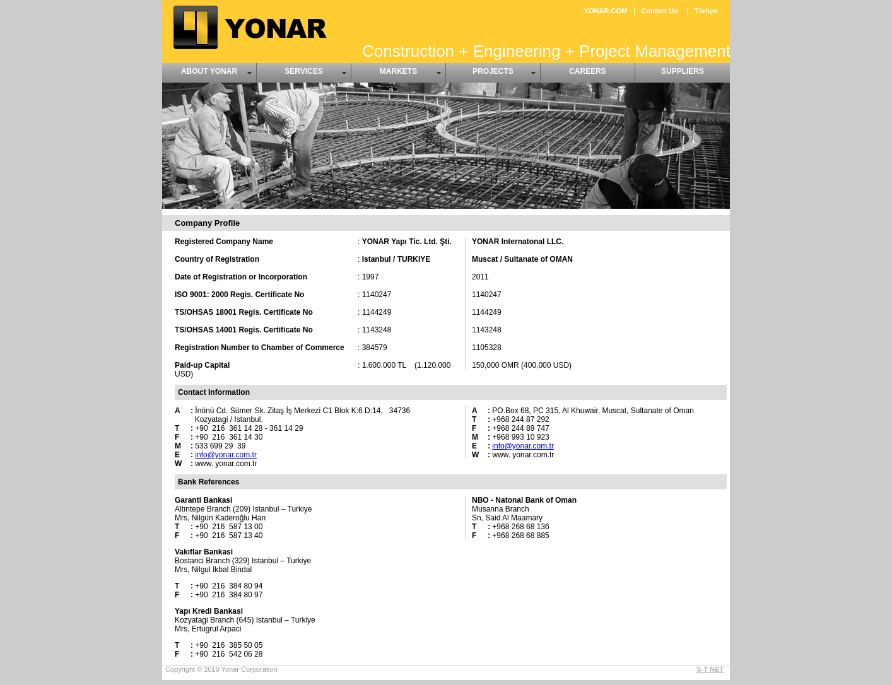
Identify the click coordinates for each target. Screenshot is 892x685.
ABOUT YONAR (209, 71)
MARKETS (398, 71)
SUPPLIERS (682, 71)
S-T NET (710, 669)
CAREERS (587, 71)
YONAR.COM (605, 11)
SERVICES (303, 71)
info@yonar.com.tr (226, 454)
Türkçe (706, 11)
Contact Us (660, 11)
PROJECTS (492, 71)
